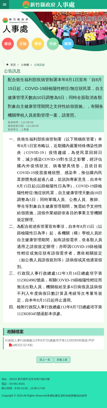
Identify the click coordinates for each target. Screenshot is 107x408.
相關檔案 (15, 331)
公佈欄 (25, 64)
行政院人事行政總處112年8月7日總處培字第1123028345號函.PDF (50, 340)
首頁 (13, 64)
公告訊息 (39, 64)
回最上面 (62, 359)
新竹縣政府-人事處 (48, 4)
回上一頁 (45, 359)
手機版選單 (4, 4)
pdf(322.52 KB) (22, 345)
